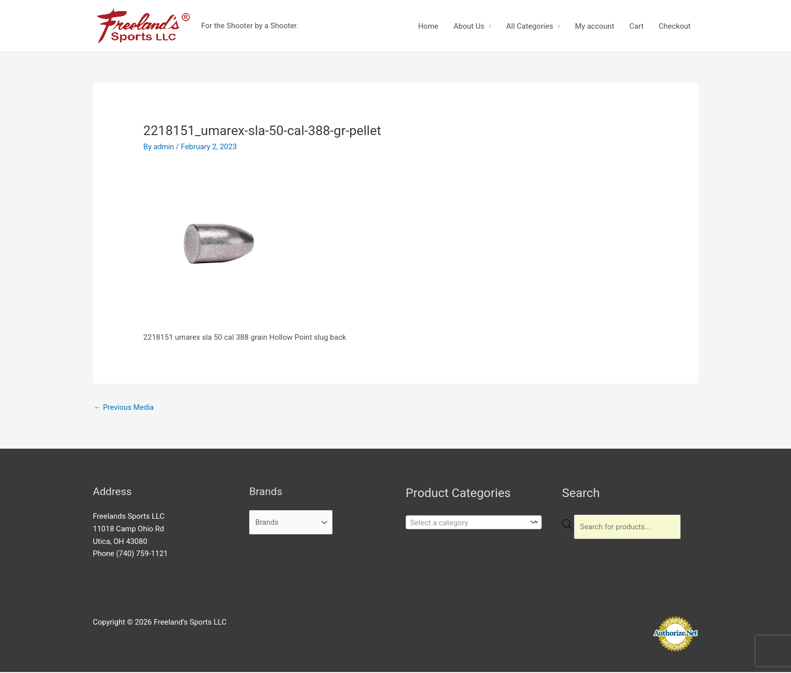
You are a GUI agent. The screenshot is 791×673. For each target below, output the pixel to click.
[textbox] (466, 523)
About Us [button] (469, 26)
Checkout (675, 26)
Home (428, 26)
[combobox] (474, 523)
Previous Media (124, 407)
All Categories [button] (529, 26)
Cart (637, 26)
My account (594, 26)
